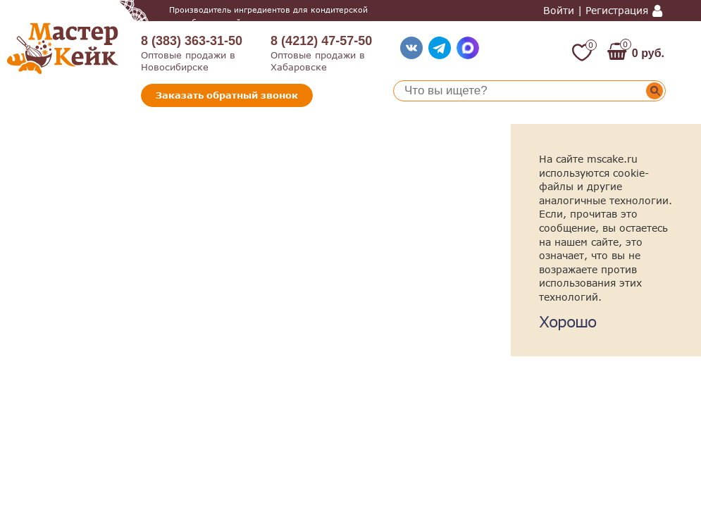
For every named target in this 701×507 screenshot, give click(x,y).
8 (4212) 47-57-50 (321, 41)
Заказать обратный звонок (227, 95)
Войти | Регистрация (595, 10)
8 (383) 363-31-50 (191, 41)
